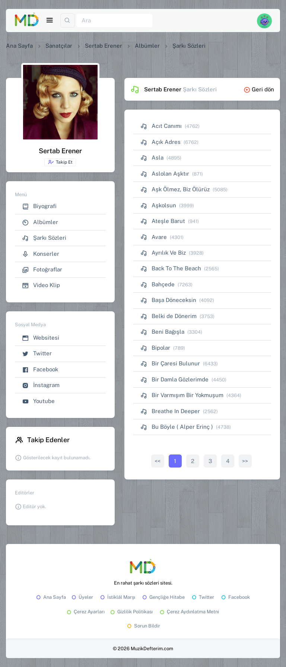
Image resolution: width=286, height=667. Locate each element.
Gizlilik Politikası (131, 611)
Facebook (40, 369)
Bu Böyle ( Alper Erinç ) (176, 427)
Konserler (40, 254)
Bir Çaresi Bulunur (170, 363)
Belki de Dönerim (168, 316)
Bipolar (155, 347)
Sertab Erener (103, 46)
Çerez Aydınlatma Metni (189, 611)
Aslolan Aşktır (164, 173)
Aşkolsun (158, 205)
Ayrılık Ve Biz (163, 252)
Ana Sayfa (19, 46)
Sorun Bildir (143, 626)
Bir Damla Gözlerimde (174, 379)
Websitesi (40, 338)
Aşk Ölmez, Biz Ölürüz (175, 189)
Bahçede (157, 284)
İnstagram (41, 385)
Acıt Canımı (161, 126)
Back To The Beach (170, 268)
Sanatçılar (58, 46)
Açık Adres (160, 142)
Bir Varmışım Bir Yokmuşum (181, 395)
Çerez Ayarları (85, 611)
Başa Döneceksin (168, 300)
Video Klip (41, 285)
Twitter (37, 353)
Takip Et (60, 162)
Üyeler (81, 597)
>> (245, 461)
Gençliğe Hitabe (163, 597)
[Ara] (114, 21)
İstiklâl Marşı (117, 597)
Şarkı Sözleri (44, 238)
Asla (151, 157)
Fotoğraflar (42, 269)
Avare (153, 237)
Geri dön (259, 89)
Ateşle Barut (162, 221)
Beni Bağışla (162, 331)
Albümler (147, 46)
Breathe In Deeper (170, 411)
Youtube (38, 401)
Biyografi (39, 206)
